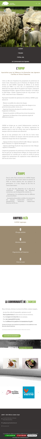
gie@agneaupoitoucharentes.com (10, 423)
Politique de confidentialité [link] (20, 437)
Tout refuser (21, 435)
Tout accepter (10, 435)
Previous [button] (1, 368)
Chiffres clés (20, 57)
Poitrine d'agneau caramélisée (30, 355)
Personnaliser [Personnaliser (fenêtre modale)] (32, 435)
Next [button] (40, 368)
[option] (11, 360)
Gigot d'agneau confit (11, 354)
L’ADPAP (20, 49)
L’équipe (20, 53)
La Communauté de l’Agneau (20, 61)
